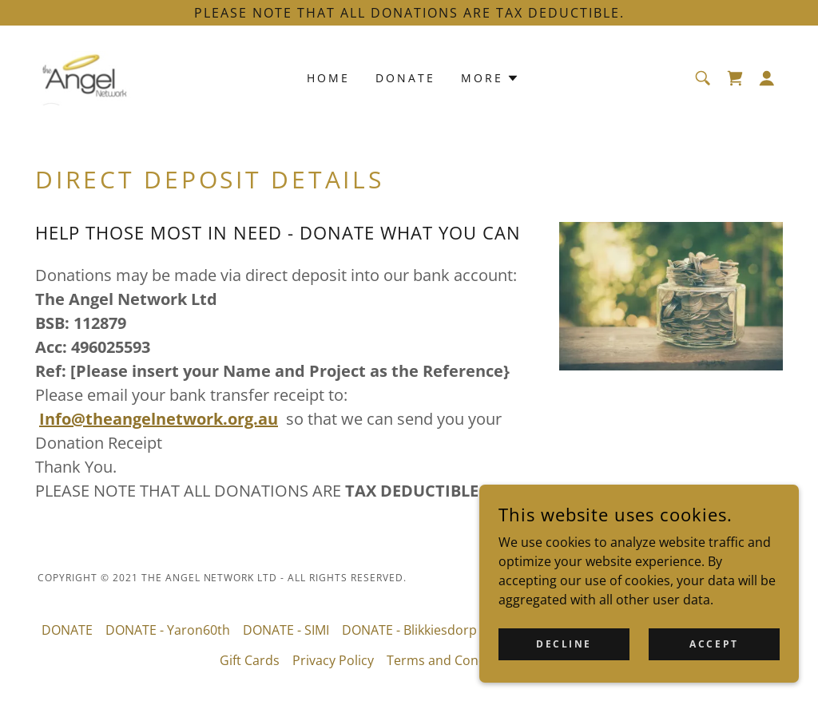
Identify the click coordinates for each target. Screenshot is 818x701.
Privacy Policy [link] (333, 660)
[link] (85, 76)
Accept (713, 655)
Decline (564, 655)
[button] (767, 78)
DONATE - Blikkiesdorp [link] (409, 630)
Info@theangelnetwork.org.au (158, 419)
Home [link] (328, 77)
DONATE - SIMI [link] (286, 630)
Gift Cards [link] (250, 660)
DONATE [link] (405, 77)
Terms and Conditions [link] (453, 660)
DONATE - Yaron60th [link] (167, 630)
